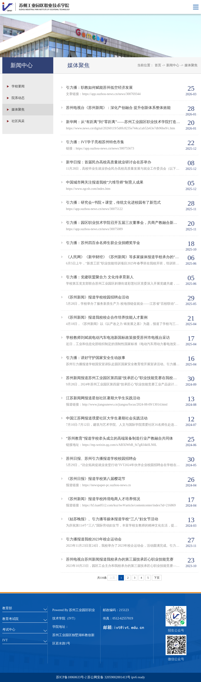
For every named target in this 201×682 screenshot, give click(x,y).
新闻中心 (172, 65)
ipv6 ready (137, 677)
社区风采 (18, 121)
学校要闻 (18, 87)
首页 (158, 65)
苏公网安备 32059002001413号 (108, 677)
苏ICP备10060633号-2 (71, 677)
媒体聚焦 (191, 65)
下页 (157, 577)
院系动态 (18, 98)
